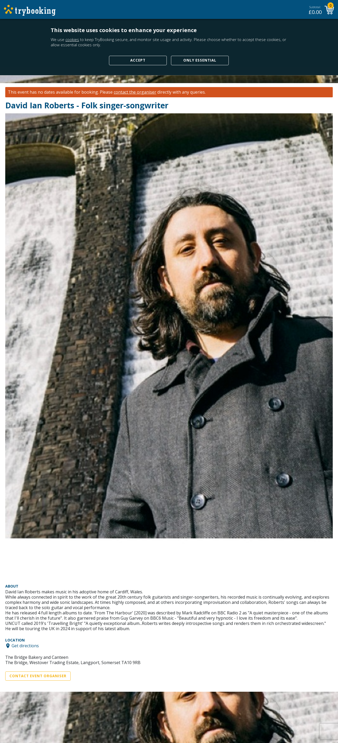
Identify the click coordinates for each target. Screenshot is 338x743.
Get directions (25, 646)
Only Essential (199, 60)
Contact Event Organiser (37, 676)
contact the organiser (135, 92)
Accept (137, 60)
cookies (72, 39)
